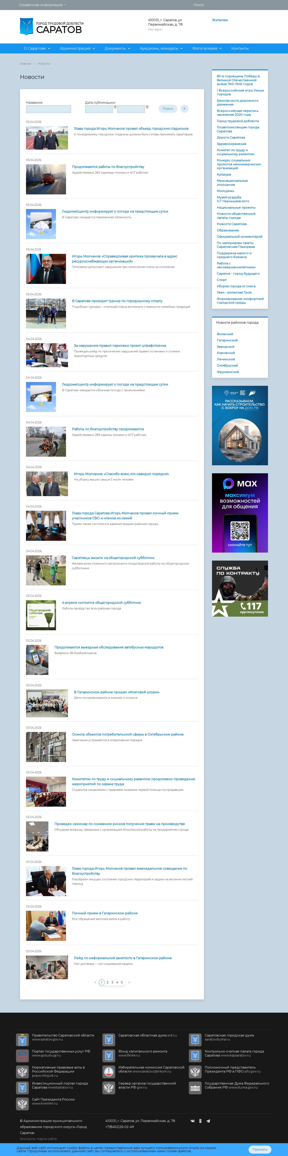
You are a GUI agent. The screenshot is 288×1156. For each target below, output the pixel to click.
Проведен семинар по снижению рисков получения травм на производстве (119, 824)
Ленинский (226, 359)
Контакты (240, 48)
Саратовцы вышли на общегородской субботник (113, 558)
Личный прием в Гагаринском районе (105, 913)
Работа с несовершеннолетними (236, 265)
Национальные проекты (236, 207)
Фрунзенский (228, 372)
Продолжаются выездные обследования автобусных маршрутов (108, 647)
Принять (260, 1149)
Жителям (220, 20)
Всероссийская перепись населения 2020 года (237, 113)
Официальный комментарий (239, 236)
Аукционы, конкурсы (159, 48)
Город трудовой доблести (238, 121)
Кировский (226, 353)
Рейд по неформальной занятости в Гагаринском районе (123, 958)
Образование (228, 230)
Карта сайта (47, 1139)
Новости (44, 63)
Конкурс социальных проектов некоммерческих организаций (239, 164)
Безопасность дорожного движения (237, 103)
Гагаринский (227, 340)
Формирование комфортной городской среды (240, 301)
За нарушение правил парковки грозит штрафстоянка (120, 346)
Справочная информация (41, 5)
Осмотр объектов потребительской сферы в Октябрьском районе (128, 734)
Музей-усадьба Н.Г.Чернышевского (233, 199)
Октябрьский (227, 365)
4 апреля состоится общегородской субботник (101, 603)
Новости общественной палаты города (236, 216)
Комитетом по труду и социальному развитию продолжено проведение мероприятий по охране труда (133, 781)
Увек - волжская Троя (234, 292)
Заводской (225, 347)
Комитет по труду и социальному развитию (235, 152)
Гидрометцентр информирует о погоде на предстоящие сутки (115, 211)
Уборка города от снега (236, 286)
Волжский (225, 334)
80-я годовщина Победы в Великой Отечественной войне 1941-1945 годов (238, 80)
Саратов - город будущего (238, 273)
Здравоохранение (231, 144)
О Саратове (35, 48)
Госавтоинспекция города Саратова (238, 129)
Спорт (222, 280)
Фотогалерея (204, 48)
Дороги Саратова (231, 137)
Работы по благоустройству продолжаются (108, 429)
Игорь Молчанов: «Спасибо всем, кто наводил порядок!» (121, 474)
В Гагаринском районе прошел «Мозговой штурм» (116, 692)
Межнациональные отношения (232, 183)
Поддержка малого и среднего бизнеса (234, 255)
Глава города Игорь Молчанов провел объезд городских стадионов (131, 129)
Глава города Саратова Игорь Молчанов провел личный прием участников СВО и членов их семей (125, 515)
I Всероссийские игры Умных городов (240, 92)
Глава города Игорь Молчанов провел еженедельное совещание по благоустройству (129, 871)
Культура (224, 174)
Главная (25, 63)
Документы (115, 48)
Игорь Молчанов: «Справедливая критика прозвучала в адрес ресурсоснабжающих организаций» (124, 258)
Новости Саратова (232, 224)
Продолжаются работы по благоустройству (108, 167)
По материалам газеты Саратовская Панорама (236, 245)
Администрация (75, 48)
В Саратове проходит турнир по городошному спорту (117, 301)
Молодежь (225, 191)
